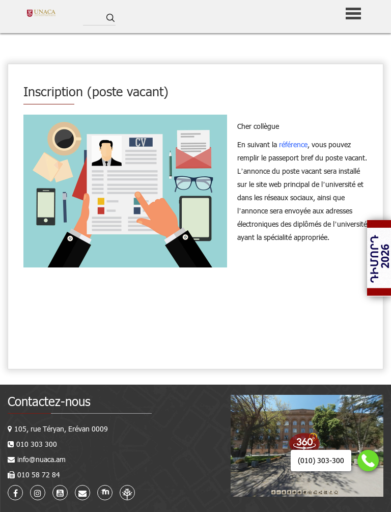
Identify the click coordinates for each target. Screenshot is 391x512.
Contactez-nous (49, 401)
